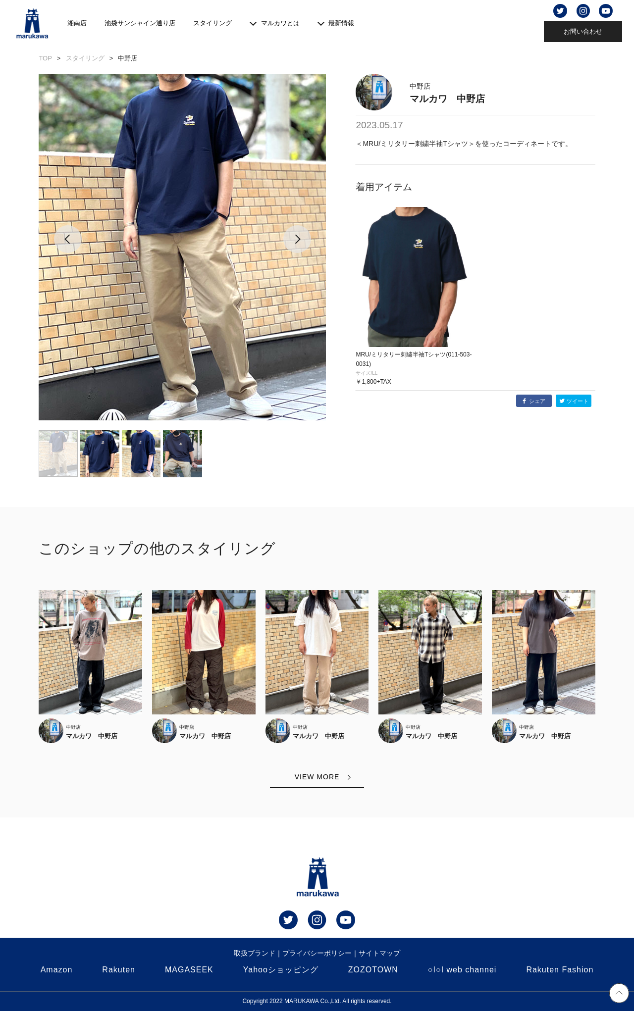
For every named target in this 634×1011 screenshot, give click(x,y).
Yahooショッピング (280, 969)
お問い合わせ (583, 31)
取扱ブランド (254, 953)
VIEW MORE (317, 777)
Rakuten (118, 969)
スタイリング (212, 23)
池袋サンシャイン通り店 (140, 23)
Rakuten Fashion (559, 969)
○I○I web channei (462, 969)
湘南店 (77, 23)
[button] (67, 247)
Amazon (57, 969)
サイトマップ (379, 953)
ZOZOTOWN (373, 969)
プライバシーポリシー (317, 953)
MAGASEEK (189, 969)
